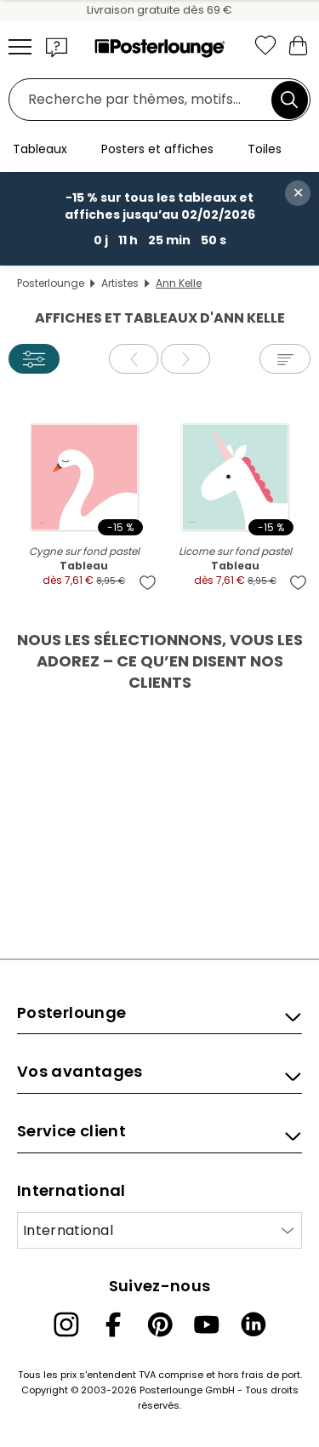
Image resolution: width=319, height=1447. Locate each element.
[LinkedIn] (253, 1324)
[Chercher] (289, 99)
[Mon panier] (297, 44)
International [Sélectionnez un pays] (68, 1230)
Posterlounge (50, 283)
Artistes (120, 283)
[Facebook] (113, 1324)
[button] (57, 46)
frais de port (271, 1374)
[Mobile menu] (20, 46)
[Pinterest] (160, 1324)
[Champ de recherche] (144, 100)
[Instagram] (66, 1324)
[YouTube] (206, 1324)
